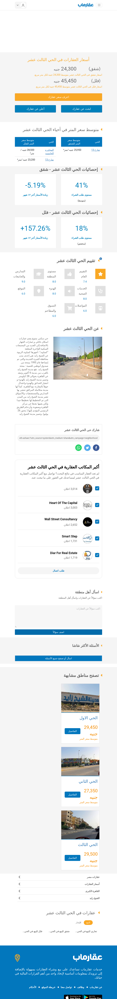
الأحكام (32, 987)
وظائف (80, 987)
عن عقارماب (96, 987)
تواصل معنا (66, 987)
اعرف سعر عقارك (58, 97)
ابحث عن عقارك (81, 108)
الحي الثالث (88, 845)
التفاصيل (72, 731)
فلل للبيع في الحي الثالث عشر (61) (33, 931)
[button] (57, 358)
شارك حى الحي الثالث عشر (81, 430)
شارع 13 (95, 150)
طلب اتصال (58, 570)
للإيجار (78, 922)
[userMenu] (21, 5)
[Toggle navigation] (99, 5)
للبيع (88, 922)
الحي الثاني (88, 782)
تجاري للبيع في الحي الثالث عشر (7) (87, 931)
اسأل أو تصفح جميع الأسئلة (58, 658)
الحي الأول (89, 718)
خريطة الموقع (48, 987)
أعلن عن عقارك (35, 108)
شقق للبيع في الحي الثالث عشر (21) (60, 931)
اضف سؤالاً (58, 632)
